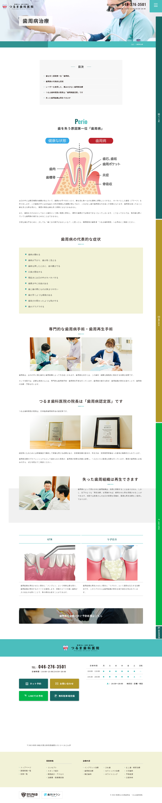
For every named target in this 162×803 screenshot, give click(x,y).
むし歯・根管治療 (133, 768)
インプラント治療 (92, 768)
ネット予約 (159, 23)
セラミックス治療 (112, 771)
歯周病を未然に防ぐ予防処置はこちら (81, 616)
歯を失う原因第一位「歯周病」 (58, 76)
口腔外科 (129, 778)
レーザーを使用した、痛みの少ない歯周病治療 (64, 87)
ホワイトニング (111, 774)
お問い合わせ (159, 35)
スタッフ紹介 (53, 771)
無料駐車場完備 (159, 61)
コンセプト (52, 768)
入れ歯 (108, 768)
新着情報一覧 (26, 771)
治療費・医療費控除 (56, 778)
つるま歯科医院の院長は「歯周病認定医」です (64, 92)
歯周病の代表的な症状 (55, 81)
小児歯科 (129, 771)
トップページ (26, 768)
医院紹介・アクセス (56, 774)
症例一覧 (24, 774)
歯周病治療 (89, 771)
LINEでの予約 (159, 48)
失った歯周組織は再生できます (58, 98)
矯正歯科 (88, 774)
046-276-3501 (52, 666)
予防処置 (129, 774)
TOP (132, 44)
